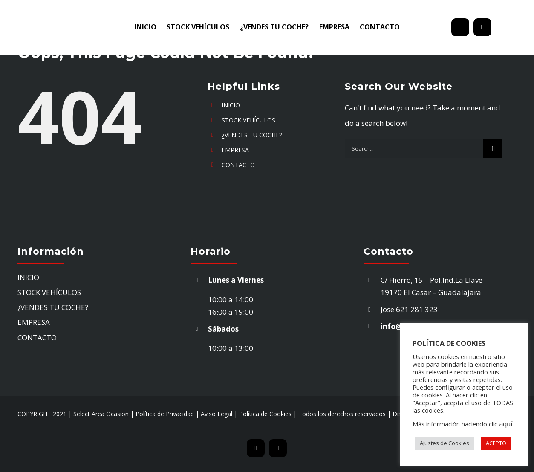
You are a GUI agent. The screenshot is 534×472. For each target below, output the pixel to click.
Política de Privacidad (165, 414)
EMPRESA (235, 150)
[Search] (492, 148)
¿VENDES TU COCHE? (252, 135)
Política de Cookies (265, 414)
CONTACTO (238, 165)
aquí (505, 424)
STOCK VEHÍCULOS (248, 120)
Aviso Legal (216, 414)
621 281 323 (417, 309)
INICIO (231, 105)
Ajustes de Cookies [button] (444, 443)
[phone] (482, 27)
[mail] (460, 27)
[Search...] (414, 148)
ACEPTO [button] (496, 443)
